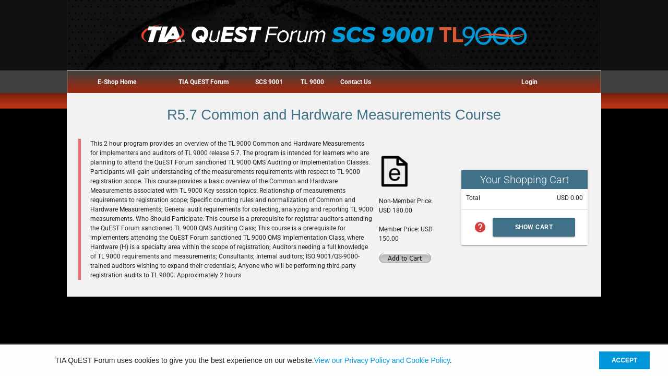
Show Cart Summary (534, 230)
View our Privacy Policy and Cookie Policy (382, 360)
